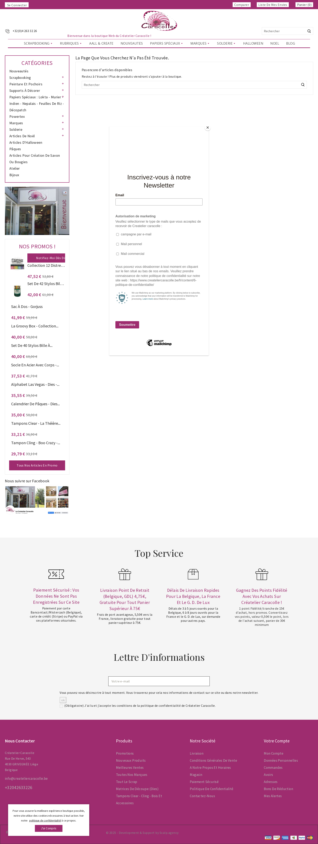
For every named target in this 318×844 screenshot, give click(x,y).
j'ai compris (48, 828)
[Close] (208, 127)
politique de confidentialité (45, 820)
